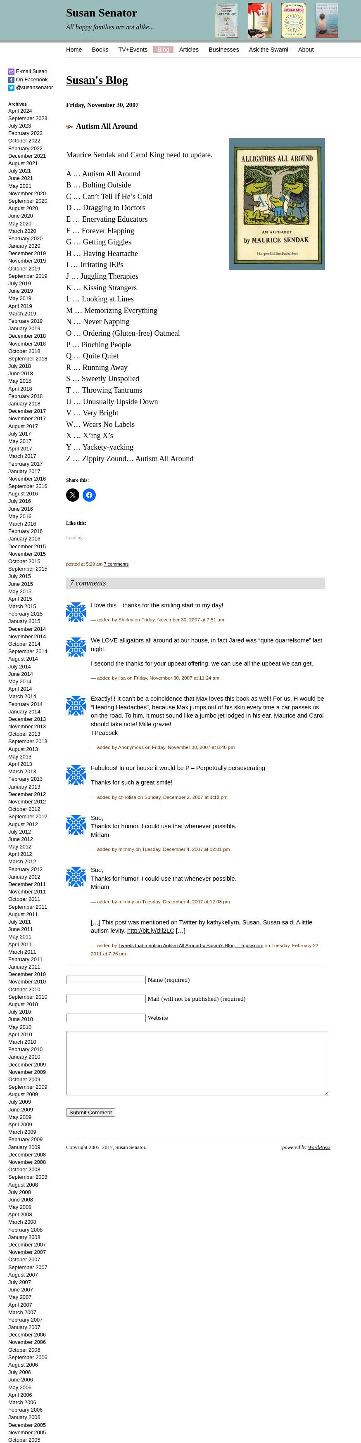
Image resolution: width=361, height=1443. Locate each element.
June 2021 (20, 178)
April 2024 (20, 111)
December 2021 (27, 156)
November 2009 (27, 1072)
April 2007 (20, 1305)
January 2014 (24, 711)
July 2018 (19, 366)
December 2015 (27, 546)
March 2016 (22, 524)
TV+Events (132, 49)
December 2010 (27, 974)
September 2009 (28, 1087)
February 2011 (25, 959)
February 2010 (25, 1049)
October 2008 (24, 1169)
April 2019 (20, 306)
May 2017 (19, 441)
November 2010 (27, 982)
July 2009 (19, 1102)
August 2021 (23, 163)
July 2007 (19, 1282)
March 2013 (22, 771)
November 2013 (27, 726)
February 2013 (25, 779)
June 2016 (20, 509)
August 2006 (23, 1365)
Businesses (224, 49)
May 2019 (19, 298)
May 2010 (19, 1027)
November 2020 (27, 193)
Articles (189, 49)
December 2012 (27, 794)
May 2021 (19, 186)
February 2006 (25, 1410)
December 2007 (27, 1245)
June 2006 (20, 1380)
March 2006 (22, 1402)
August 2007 (23, 1275)
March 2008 (22, 1222)
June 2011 (20, 929)
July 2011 (19, 922)
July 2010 (19, 1012)
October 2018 (24, 351)
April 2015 (20, 599)
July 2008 (19, 1192)
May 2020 (19, 223)
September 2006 (28, 1357)
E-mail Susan (28, 71)
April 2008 (20, 1214)
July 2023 (19, 126)
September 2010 (28, 997)
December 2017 (27, 411)
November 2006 (27, 1342)
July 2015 (19, 576)
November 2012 (27, 802)
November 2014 (27, 636)
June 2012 (20, 839)
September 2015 (28, 569)
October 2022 (24, 140)
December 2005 (27, 1425)
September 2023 (28, 118)
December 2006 (27, 1335)
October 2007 (24, 1259)
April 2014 (20, 689)
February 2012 (25, 869)
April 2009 (20, 1124)
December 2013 (27, 719)
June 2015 (20, 584)
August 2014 (23, 659)
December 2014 (27, 629)
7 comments (116, 564)
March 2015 (22, 606)
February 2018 (25, 396)
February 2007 (25, 1320)
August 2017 (23, 426)
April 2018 (20, 389)
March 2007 (22, 1312)
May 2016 (19, 516)
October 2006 (24, 1350)
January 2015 (24, 621)
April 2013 (20, 764)
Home (74, 49)
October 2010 (24, 989)
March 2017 (22, 456)
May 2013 (19, 756)
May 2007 (19, 1297)
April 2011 (20, 944)
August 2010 (23, 1004)
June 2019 (20, 291)
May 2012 (19, 847)
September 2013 (28, 741)
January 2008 (24, 1237)
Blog (163, 49)
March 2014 (22, 696)
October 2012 (24, 809)
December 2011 (27, 884)
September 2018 (28, 358)
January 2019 (24, 328)
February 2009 (25, 1139)
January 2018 (24, 403)
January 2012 (24, 877)
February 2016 (25, 531)
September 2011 (28, 907)
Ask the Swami (268, 49)
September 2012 (28, 816)
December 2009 (27, 1065)
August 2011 (23, 914)
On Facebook (28, 79)
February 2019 (25, 321)
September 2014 (28, 651)
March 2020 (22, 231)
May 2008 (19, 1207)
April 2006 (20, 1395)
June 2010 (20, 1019)
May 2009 (19, 1117)
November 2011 (27, 892)
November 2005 (27, 1432)
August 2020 (23, 208)
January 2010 (24, 1057)
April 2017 (20, 448)
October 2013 (24, 734)
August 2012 (23, 824)
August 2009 (23, 1094)
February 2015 (25, 614)
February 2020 (25, 238)
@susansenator (30, 87)
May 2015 (19, 591)
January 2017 (24, 471)
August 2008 (23, 1185)
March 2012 (22, 861)
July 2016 (19, 501)
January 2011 (24, 967)
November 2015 (27, 554)
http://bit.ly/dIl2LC (150, 930)
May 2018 (19, 381)
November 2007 (27, 1252)
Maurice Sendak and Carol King (115, 155)
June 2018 (20, 373)
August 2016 (23, 493)
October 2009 (24, 1079)
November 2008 (27, 1162)
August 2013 (23, 749)
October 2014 (24, 644)
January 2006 (24, 1417)
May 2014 (19, 681)
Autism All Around (107, 126)
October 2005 (24, 1440)
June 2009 (20, 1110)
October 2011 (24, 899)
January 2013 (24, 787)
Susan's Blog (97, 79)
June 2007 (20, 1290)
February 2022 (25, 148)
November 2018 (27, 344)
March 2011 (22, 952)
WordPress (319, 1160)
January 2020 (24, 246)
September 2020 (28, 201)
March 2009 (22, 1132)
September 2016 (28, 486)
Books (100, 49)
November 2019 (27, 261)
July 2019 (19, 283)
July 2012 (19, 832)
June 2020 (20, 216)
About (306, 49)
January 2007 (24, 1327)
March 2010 (22, 1042)
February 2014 (25, 704)
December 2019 (27, 253)
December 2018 (27, 336)
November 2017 (27, 418)
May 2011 (19, 937)
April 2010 (20, 1034)
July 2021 (19, 171)
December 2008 (27, 1155)
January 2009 (24, 1147)
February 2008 (25, 1230)
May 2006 (19, 1387)
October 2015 (24, 561)
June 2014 (20, 674)
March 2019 (22, 313)
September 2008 (28, 1177)
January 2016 (24, 538)
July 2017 (19, 434)
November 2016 (27, 479)
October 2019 (24, 268)
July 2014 (19, 666)
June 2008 (20, 1200)
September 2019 (28, 276)
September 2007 (28, 1267)
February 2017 (25, 464)
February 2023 (25, 133)
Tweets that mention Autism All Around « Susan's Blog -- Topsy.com (191, 945)
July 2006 (19, 1372)
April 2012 (20, 854)
